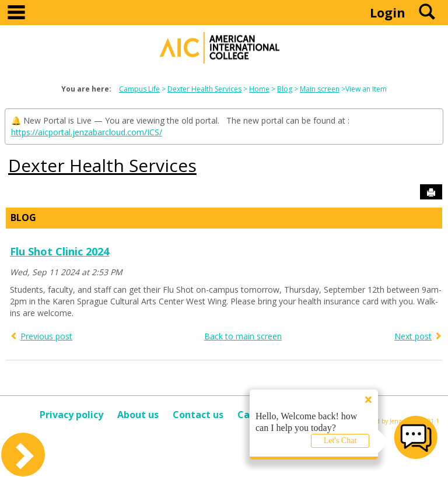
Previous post (46, 336)
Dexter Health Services (204, 89)
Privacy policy (71, 414)
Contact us (198, 414)
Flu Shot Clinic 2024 (59, 251)
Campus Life (139, 89)
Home (259, 89)
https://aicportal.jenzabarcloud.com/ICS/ (86, 132)
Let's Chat (340, 440)
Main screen (320, 89)
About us (138, 414)
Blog (284, 89)
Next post (413, 336)
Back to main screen (243, 336)
